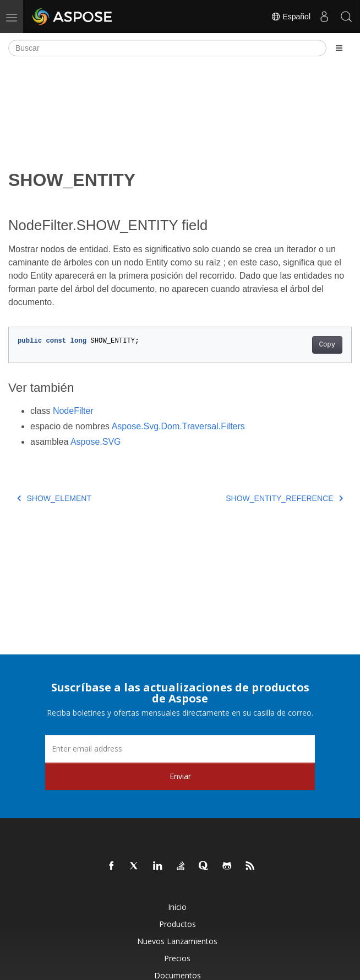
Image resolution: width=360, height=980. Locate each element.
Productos (177, 924)
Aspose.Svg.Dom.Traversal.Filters (178, 426)
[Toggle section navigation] (339, 48)
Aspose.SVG (95, 441)
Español (290, 17)
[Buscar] (167, 48)
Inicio (177, 907)
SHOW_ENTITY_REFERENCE (284, 498)
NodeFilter (73, 411)
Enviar (180, 776)
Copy (327, 345)
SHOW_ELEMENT (54, 498)
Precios (177, 958)
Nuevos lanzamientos (177, 941)
